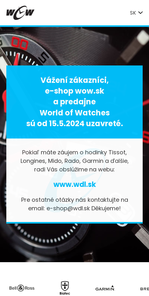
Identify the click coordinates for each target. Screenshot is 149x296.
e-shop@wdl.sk (68, 208)
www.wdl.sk (74, 184)
